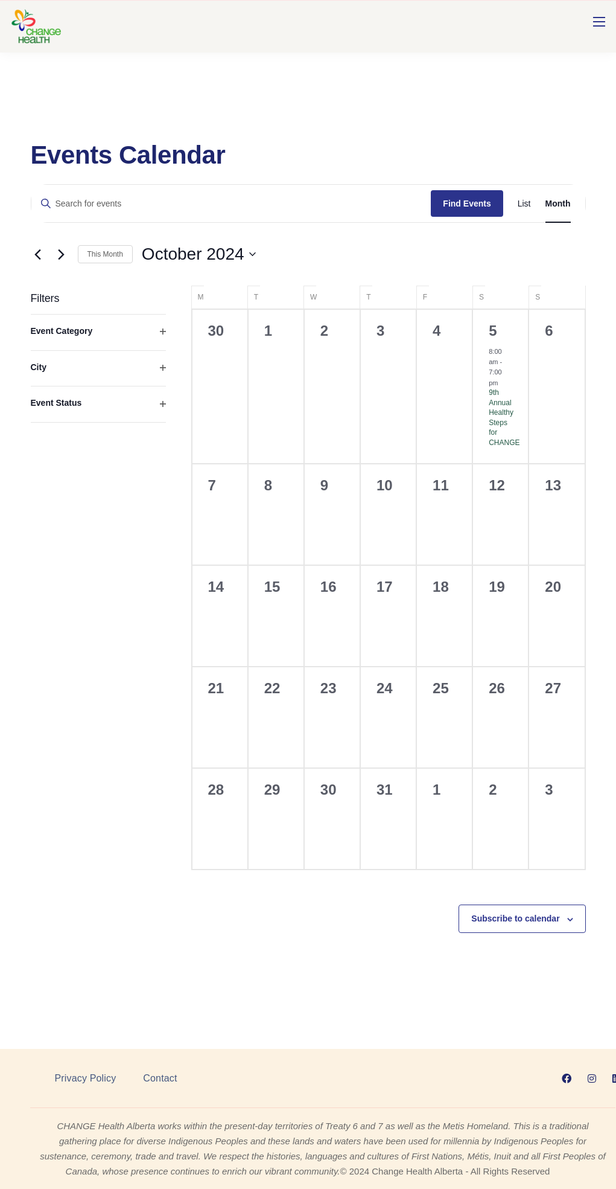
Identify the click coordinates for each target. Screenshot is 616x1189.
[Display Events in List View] (524, 204)
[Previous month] (38, 254)
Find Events (467, 203)
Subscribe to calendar (515, 918)
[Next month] (61, 254)
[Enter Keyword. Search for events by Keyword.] (231, 204)
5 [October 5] (493, 330)
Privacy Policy (85, 1078)
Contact (160, 1078)
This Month (105, 254)
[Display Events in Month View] (558, 204)
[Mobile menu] (599, 22)
